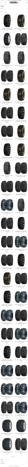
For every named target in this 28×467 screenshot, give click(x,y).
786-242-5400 (14, 0)
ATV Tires (4, 4)
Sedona (6, 4)
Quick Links (14, 461)
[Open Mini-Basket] (27, 2)
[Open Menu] (1, 2)
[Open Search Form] (5, 2)
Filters (14, 11)
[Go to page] (14, 456)
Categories (14, 8)
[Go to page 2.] (18, 456)
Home (1, 4)
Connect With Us (14, 463)
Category (14, 459)
